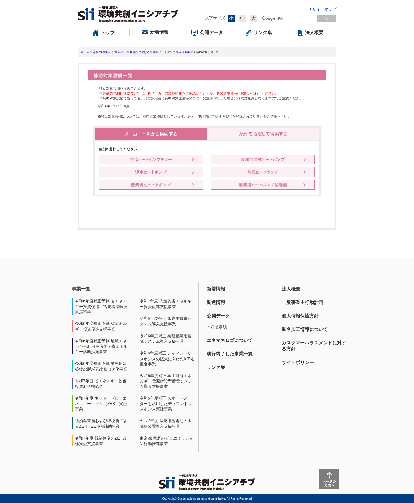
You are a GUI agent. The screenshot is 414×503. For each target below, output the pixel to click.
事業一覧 (81, 288)
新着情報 (216, 288)
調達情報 (216, 302)
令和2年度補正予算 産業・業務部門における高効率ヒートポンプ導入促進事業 (143, 52)
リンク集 (216, 367)
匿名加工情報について (305, 329)
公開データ (218, 315)
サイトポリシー (298, 362)
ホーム (85, 52)
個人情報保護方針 (300, 315)
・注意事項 (217, 326)
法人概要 (291, 288)
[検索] (286, 18)
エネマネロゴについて (230, 340)
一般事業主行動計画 (302, 302)
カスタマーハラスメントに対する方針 (314, 345)
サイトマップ (324, 9)
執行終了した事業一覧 (230, 353)
